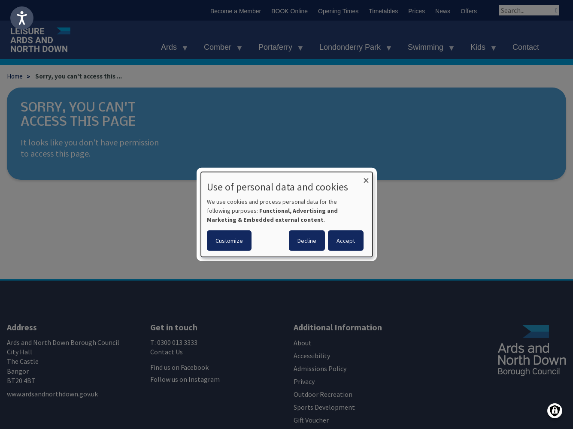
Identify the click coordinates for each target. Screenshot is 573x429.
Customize (229, 241)
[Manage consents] (554, 410)
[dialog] (287, 214)
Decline (306, 241)
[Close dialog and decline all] (366, 177)
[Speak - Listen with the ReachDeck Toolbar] (21, 18)
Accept (346, 241)
